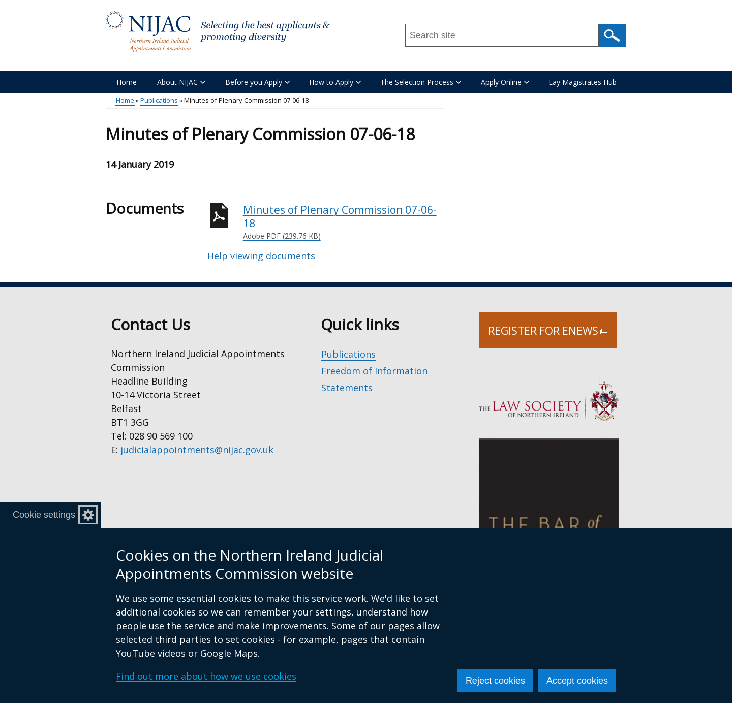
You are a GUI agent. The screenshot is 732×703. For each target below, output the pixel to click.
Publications (159, 100)
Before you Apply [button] (257, 82)
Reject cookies (495, 681)
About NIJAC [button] (181, 82)
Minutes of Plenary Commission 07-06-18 (343, 222)
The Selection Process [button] (420, 82)
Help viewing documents (261, 256)
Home (126, 82)
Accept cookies (577, 681)
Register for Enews (552, 336)
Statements (347, 388)
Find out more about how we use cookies (206, 676)
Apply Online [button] (505, 82)
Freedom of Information (374, 371)
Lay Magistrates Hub (582, 82)
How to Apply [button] (335, 82)
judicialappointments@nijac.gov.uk (196, 450)
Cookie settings (44, 515)
